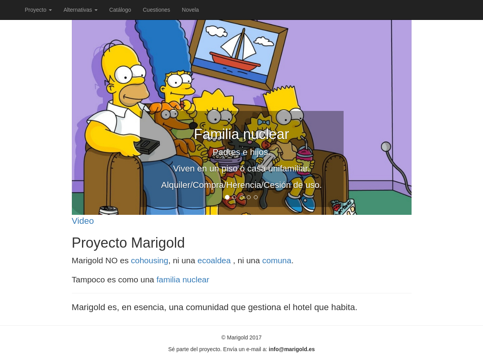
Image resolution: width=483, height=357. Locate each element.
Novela (190, 10)
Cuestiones (156, 10)
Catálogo (120, 10)
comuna (277, 260)
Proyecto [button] (38, 10)
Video (83, 221)
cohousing (149, 260)
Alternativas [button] (81, 10)
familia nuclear (183, 279)
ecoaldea (215, 260)
